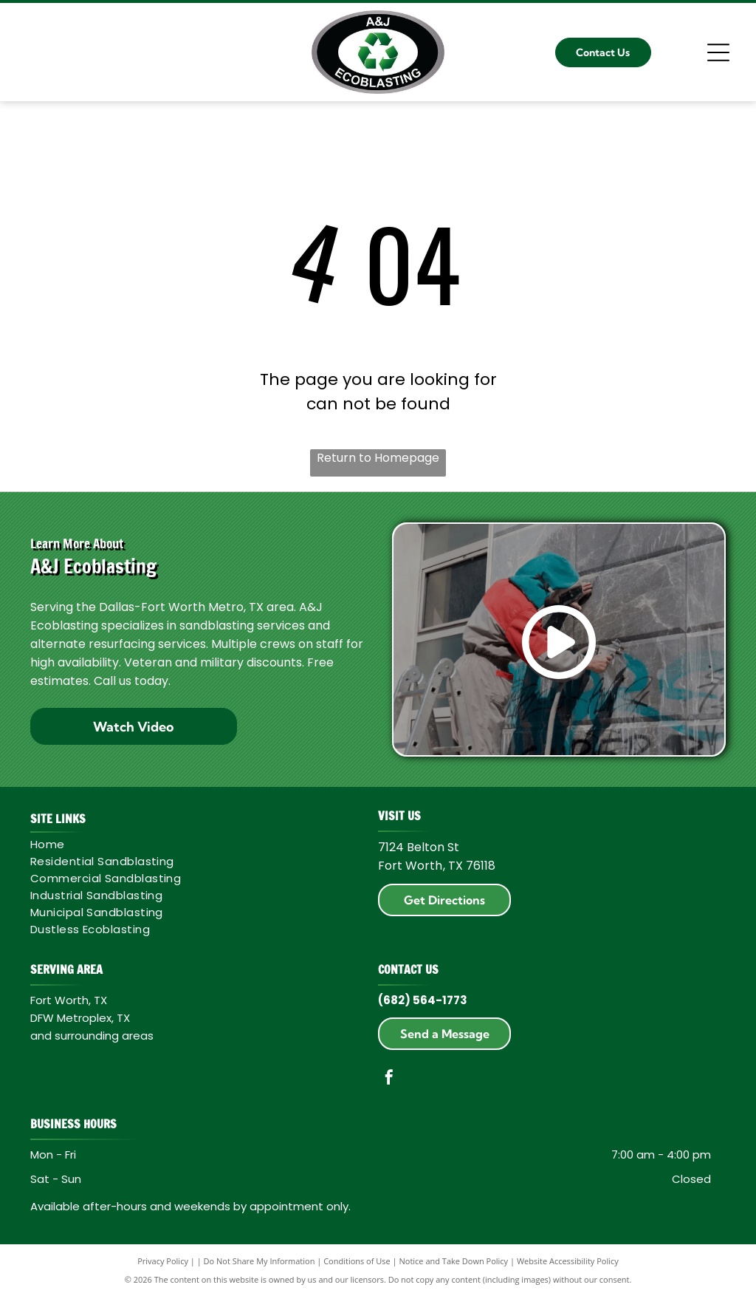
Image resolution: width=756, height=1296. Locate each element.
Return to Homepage (378, 457)
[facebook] (389, 1079)
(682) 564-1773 (422, 1000)
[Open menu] (718, 52)
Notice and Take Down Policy (454, 1260)
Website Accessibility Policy (568, 1260)
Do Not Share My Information (259, 1260)
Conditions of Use (357, 1260)
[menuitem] (197, 844)
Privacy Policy (162, 1260)
